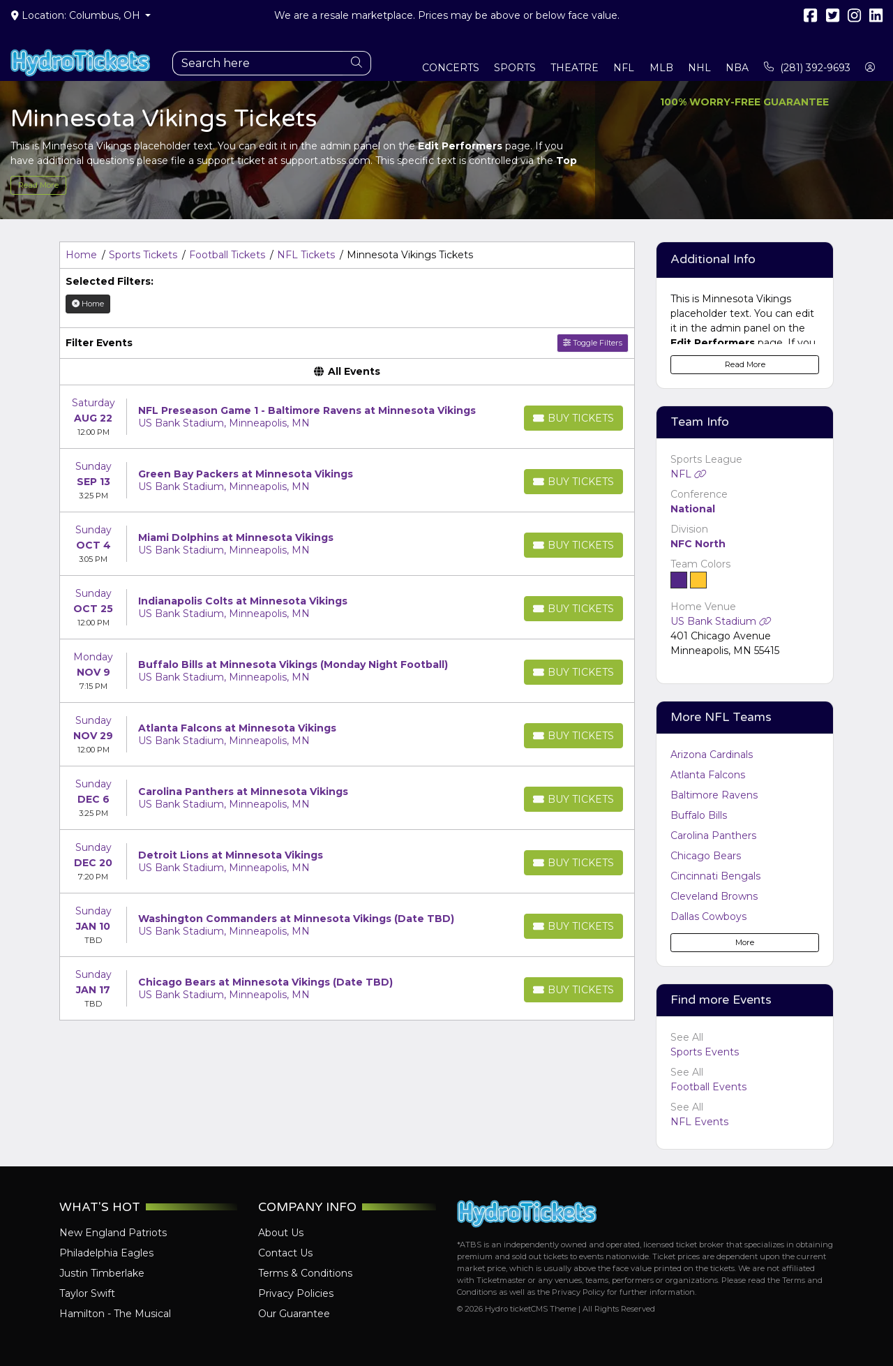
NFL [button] (623, 67)
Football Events (708, 1087)
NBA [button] (737, 67)
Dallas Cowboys (708, 916)
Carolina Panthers (713, 835)
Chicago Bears (705, 855)
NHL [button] (699, 67)
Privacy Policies (295, 1293)
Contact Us (285, 1253)
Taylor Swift (87, 1293)
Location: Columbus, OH (77, 15)
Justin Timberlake (101, 1273)
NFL (688, 474)
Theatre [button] (574, 67)
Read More (38, 185)
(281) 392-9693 (807, 67)
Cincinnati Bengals (715, 876)
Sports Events (704, 1052)
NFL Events (699, 1121)
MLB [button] (661, 67)
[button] (870, 68)
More (744, 942)
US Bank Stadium (721, 621)
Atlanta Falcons (707, 775)
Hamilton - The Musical (115, 1313)
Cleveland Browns (714, 896)
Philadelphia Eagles (106, 1253)
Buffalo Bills (698, 815)
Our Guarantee (294, 1313)
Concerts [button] (450, 67)
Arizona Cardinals (711, 754)
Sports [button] (515, 67)
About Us (280, 1232)
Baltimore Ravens (714, 795)
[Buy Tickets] (573, 418)
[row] (347, 417)
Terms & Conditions (305, 1273)
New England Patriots (113, 1232)
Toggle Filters (592, 343)
